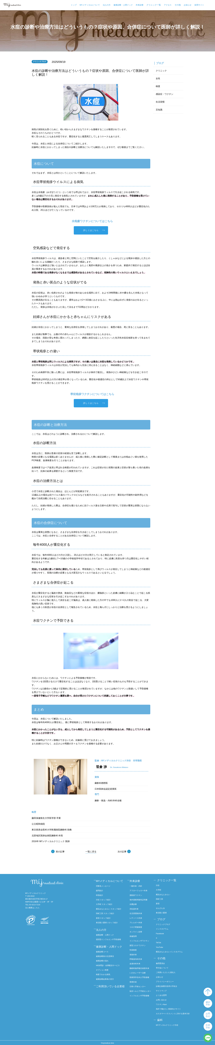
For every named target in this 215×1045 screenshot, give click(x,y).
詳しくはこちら (91, 230)
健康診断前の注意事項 (106, 964)
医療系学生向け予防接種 (140, 982)
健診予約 (208, 1003)
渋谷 (159, 885)
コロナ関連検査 (137, 925)
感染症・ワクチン (164, 94)
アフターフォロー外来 (140, 889)
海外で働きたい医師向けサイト (170, 1005)
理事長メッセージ (105, 889)
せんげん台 (162, 907)
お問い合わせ (163, 996)
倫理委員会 (162, 961)
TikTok (160, 941)
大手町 (160, 889)
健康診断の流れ (104, 968)
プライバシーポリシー (166, 979)
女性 (158, 79)
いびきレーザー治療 (139, 976)
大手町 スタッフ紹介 (106, 907)
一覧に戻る (90, 852)
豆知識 (159, 110)
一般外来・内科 (137, 885)
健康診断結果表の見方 (106, 986)
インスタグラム (164, 927)
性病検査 (134, 951)
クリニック (161, 71)
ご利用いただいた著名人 (167, 970)
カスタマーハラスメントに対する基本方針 (173, 1011)
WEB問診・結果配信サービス (110, 973)
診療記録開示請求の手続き (168, 983)
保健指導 (134, 934)
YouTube (161, 945)
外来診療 (139, 5)
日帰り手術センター (139, 993)
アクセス (168, 5)
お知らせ (187, 5)
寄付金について (164, 965)
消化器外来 (135, 907)
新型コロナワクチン (139, 946)
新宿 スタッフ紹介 (105, 924)
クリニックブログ (164, 923)
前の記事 (60, 852)
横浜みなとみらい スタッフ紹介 (110, 913)
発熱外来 (134, 955)
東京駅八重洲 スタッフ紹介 (109, 928)
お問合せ (208, 1014)
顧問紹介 (101, 894)
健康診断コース (104, 959)
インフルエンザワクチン (140, 940)
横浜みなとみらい (164, 894)
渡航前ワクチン (137, 894)
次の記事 (121, 852)
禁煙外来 (134, 988)
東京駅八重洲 (163, 912)
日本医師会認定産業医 (106, 789)
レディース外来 (137, 916)
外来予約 (208, 1026)
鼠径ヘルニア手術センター (140, 999)
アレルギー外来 (137, 921)
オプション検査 (104, 977)
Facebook (161, 932)
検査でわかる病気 (105, 982)
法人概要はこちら (32, 908)
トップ (74, 5)
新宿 (159, 903)
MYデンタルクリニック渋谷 (169, 1024)
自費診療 (134, 903)
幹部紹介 (101, 898)
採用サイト (199, 5)
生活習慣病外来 (137, 912)
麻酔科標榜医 (101, 783)
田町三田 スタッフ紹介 (107, 919)
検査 (158, 86)
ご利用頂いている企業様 (109, 995)
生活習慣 (160, 102)
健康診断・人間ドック (123, 5)
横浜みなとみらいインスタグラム (171, 950)
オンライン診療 (137, 930)
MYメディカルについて (90, 5)
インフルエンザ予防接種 (140, 1006)
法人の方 (107, 5)
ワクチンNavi (163, 1001)
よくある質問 (163, 992)
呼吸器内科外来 (137, 960)
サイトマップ (163, 988)
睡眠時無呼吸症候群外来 (140, 970)
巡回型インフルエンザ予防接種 (110, 944)
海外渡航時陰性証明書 (140, 898)
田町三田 (161, 898)
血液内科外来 (136, 964)
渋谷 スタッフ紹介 (105, 903)
